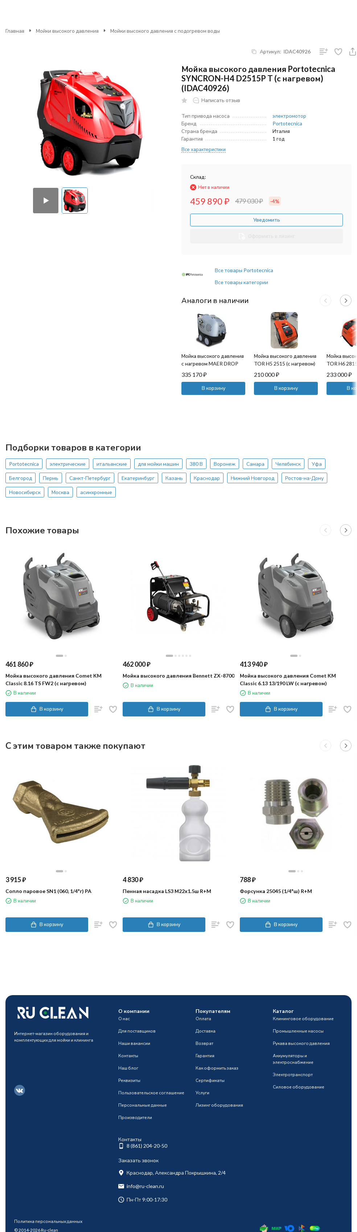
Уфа (317, 464)
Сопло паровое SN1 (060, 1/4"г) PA (48, 891)
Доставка (206, 1031)
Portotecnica (287, 123)
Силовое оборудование (298, 1087)
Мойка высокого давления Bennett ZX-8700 (178, 675)
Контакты (128, 1055)
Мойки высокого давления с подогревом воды (165, 31)
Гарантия (205, 1055)
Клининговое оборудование (303, 1018)
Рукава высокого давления (301, 1043)
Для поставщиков (137, 1031)
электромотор (289, 116)
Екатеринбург (138, 478)
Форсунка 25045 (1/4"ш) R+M (276, 891)
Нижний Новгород (252, 478)
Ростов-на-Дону (304, 478)
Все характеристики (203, 149)
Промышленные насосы (298, 1031)
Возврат (204, 1043)
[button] (325, 300)
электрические (68, 464)
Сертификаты (210, 1080)
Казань (174, 478)
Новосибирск (25, 492)
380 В (196, 464)
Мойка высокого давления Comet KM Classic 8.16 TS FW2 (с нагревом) (53, 679)
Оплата (203, 1018)
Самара (255, 464)
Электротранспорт (293, 1074)
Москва (60, 492)
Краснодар (207, 478)
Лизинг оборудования (219, 1105)
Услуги (202, 1092)
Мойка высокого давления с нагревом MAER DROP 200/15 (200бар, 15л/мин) (212, 363)
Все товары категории (241, 282)
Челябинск (288, 464)
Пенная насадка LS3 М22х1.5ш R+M (167, 891)
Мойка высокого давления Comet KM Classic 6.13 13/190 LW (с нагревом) (288, 679)
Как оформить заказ (217, 1068)
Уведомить (266, 220)
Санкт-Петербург (90, 478)
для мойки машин (158, 464)
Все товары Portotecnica (244, 270)
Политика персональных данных (48, 1221)
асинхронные (96, 492)
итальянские (112, 464)
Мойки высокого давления (67, 31)
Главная (14, 31)
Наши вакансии (134, 1043)
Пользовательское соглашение (151, 1092)
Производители (135, 1117)
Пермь (50, 478)
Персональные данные (142, 1105)
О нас (124, 1018)
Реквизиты (129, 1080)
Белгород (20, 478)
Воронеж (224, 464)
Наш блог (128, 1068)
